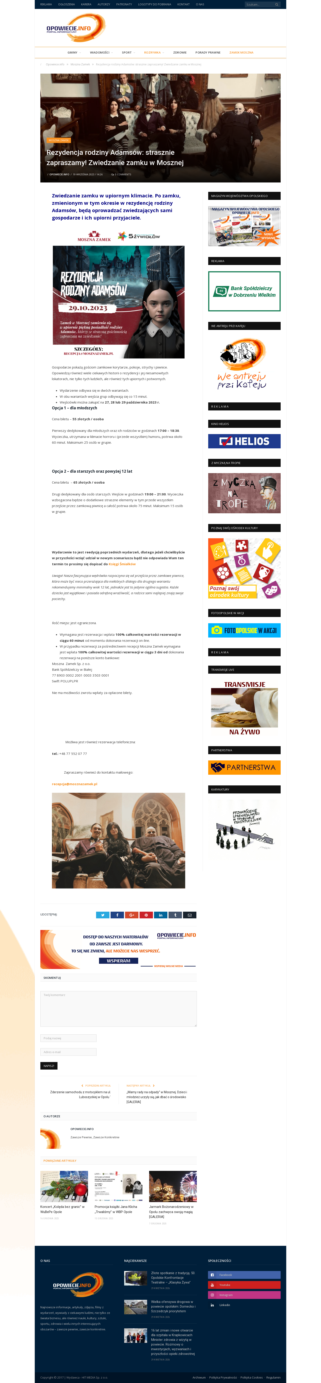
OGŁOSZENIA (66, 4)
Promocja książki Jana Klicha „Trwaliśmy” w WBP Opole (116, 1209)
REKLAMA (46, 4)
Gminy (73, 52)
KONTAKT (183, 4)
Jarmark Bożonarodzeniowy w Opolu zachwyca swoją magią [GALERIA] (171, 1212)
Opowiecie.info (59, 174)
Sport (127, 52)
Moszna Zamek (59, 140)
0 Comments (121, 174)
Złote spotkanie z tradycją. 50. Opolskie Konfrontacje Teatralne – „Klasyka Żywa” (173, 1277)
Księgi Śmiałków (122, 564)
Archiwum (199, 1377)
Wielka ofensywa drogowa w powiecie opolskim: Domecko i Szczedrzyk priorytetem (173, 1306)
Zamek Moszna (241, 52)
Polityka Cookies (252, 1377)
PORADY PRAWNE (207, 52)
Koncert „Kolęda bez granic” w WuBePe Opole (62, 1209)
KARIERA (86, 4)
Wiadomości (99, 52)
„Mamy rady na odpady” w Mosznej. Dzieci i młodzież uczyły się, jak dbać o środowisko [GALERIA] (157, 1097)
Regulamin (273, 1377)
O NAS (200, 4)
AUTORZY (104, 4)
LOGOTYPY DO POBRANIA (154, 4)
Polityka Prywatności (223, 1377)
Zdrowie (180, 52)
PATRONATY (124, 4)
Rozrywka (152, 52)
